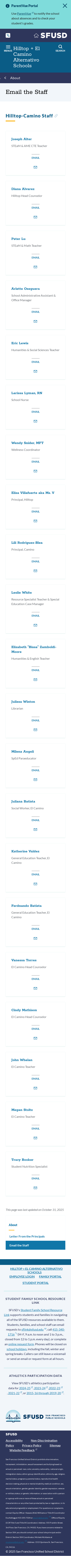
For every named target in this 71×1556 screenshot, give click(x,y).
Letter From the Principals (27, 1236)
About (15, 78)
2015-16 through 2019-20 (45, 1393)
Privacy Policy (31, 1445)
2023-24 (41, 1388)
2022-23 (56, 1388)
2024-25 (26, 1388)
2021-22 (15, 1393)
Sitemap (55, 1445)
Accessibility (14, 1440)
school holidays (17, 1349)
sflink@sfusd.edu (33, 1329)
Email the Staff (19, 1245)
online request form (21, 1344)
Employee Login (22, 1276)
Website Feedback (23, 1450)
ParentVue (25, 13)
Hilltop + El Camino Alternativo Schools (36, 1270)
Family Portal (50, 1276)
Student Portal (36, 1283)
